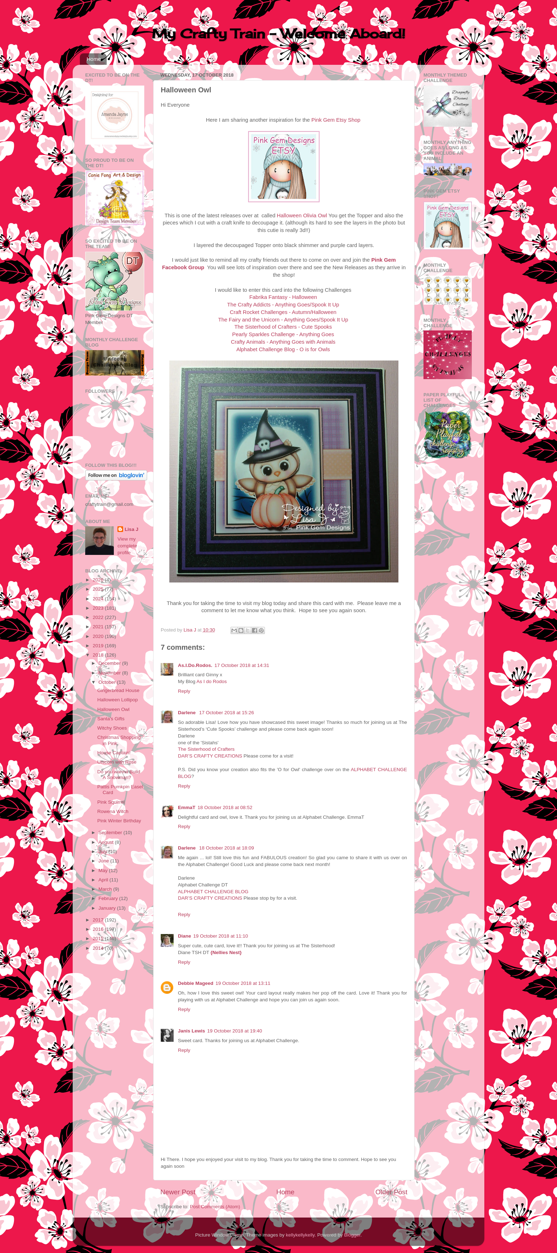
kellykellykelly (300, 1235)
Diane (184, 936)
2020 (99, 636)
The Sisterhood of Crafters (206, 749)
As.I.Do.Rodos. (195, 665)
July (103, 851)
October (107, 682)
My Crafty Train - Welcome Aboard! (278, 34)
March (105, 889)
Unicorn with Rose (117, 762)
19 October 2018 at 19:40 (234, 1031)
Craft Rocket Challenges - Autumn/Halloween (283, 312)
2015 (99, 938)
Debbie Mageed (195, 983)
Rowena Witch (113, 811)
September (110, 832)
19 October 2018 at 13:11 (242, 983)
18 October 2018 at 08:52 (225, 807)
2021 (99, 626)
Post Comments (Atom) (215, 1206)
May (103, 870)
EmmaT (186, 807)
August (106, 842)
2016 (99, 929)
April (104, 879)
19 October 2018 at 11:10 (220, 936)
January (107, 908)
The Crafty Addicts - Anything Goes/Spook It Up (283, 305)
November (110, 673)
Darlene (187, 712)
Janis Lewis (191, 1031)
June (104, 860)
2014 (99, 948)
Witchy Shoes (112, 728)
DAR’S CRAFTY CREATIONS (210, 756)
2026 (99, 579)
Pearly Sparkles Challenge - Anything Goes (283, 334)
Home (94, 59)
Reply (184, 691)
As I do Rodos (212, 681)
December (110, 663)
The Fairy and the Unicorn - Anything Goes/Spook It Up (283, 320)
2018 (99, 655)
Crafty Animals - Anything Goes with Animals (283, 342)
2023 (99, 608)
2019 (99, 645)
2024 (99, 598)
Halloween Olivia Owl (302, 215)
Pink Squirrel (111, 802)
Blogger (352, 1235)
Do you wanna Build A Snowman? (118, 774)
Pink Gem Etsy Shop (335, 120)
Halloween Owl (113, 709)
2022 (99, 617)
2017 (99, 920)
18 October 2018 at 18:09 (226, 848)
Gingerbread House (118, 690)
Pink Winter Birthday (119, 820)
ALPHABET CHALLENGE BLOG (213, 891)
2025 (99, 589)
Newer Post (177, 1192)
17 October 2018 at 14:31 (241, 665)
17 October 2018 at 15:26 (226, 712)
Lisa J (131, 529)
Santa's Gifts (111, 718)
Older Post (391, 1192)
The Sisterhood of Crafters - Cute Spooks (283, 327)
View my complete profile (127, 545)
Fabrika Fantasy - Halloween (283, 297)
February (108, 898)
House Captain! (114, 752)
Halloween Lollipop (117, 699)
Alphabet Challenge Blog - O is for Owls (283, 349)
